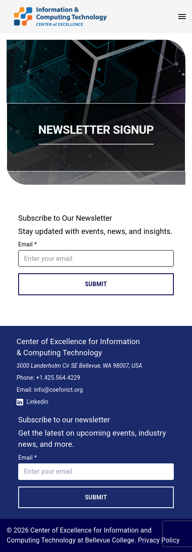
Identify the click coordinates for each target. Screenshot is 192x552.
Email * (27, 244)
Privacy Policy (159, 540)
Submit (96, 284)
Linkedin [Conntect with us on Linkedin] (32, 401)
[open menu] (182, 16)
